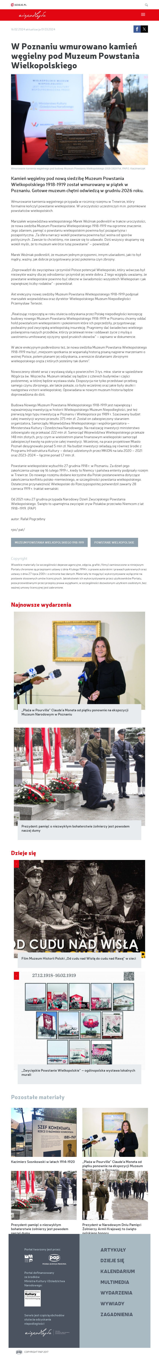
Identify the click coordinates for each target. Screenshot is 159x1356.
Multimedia (114, 1282)
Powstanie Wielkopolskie (114, 542)
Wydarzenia (116, 1292)
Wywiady (112, 1303)
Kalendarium (117, 1271)
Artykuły (113, 1249)
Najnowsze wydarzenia (41, 604)
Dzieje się (23, 853)
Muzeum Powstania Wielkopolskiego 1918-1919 (49, 542)
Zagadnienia (116, 1314)
